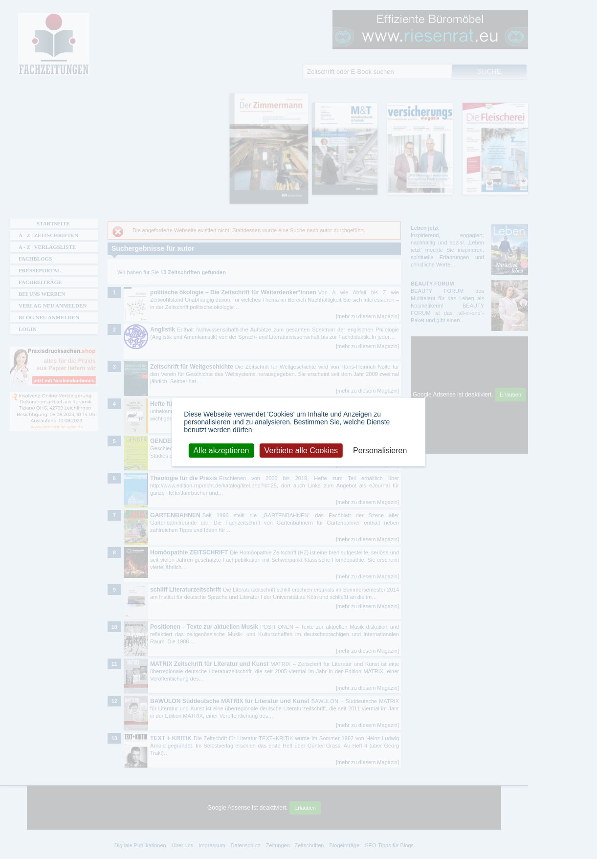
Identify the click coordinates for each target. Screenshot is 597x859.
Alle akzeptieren (221, 450)
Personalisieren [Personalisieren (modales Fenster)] (380, 450)
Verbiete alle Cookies (301, 450)
